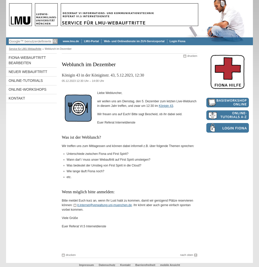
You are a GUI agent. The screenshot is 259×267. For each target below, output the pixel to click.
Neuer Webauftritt (28, 72)
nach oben (186, 254)
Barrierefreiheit (145, 264)
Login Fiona (177, 41)
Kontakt (17, 98)
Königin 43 (166, 106)
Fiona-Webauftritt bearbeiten (27, 60)
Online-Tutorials (26, 81)
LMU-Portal (91, 41)
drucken (192, 55)
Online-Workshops (27, 89)
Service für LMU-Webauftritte (25, 48)
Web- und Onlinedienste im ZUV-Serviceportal (134, 41)
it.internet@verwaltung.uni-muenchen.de (104, 205)
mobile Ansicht (170, 264)
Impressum (86, 264)
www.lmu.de (71, 41)
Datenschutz (107, 264)
